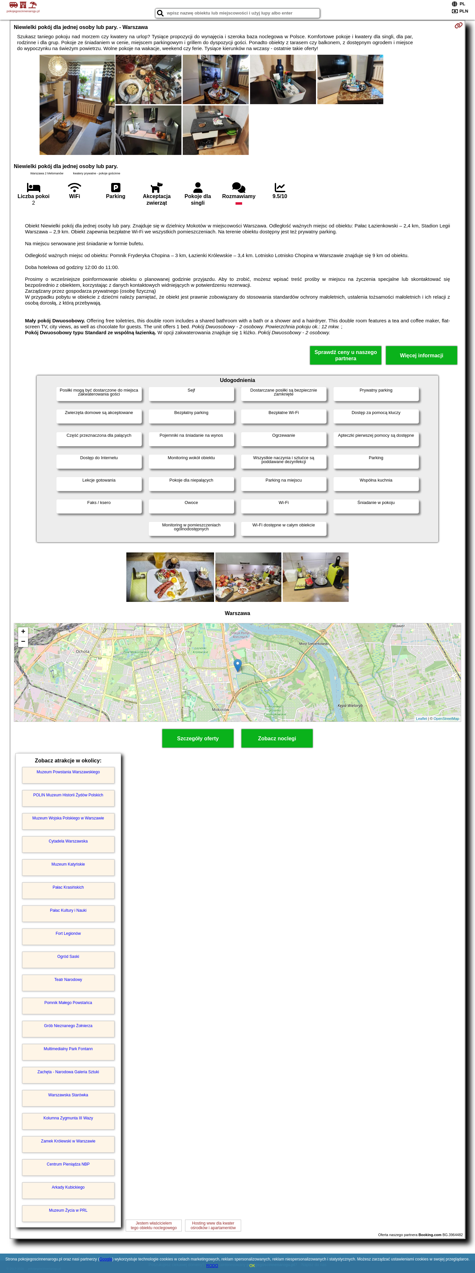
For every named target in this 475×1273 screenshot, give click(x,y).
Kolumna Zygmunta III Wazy (68, 1118)
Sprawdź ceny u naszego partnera (345, 355)
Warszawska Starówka (68, 1095)
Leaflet (421, 719)
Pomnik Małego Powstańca (68, 1002)
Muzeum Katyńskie (68, 864)
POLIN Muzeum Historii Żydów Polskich (68, 795)
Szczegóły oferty (198, 738)
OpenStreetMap (446, 719)
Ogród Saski (68, 956)
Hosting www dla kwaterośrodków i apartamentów (213, 1225)
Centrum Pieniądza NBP (68, 1164)
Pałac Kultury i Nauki (68, 910)
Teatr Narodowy (68, 979)
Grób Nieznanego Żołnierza (68, 1025)
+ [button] (23, 632)
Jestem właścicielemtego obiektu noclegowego (154, 1225)
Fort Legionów (68, 933)
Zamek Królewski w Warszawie (68, 1141)
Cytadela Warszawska (68, 841)
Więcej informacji (421, 355)
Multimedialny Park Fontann (68, 1049)
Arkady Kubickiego (68, 1187)
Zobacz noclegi (277, 738)
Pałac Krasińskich (68, 887)
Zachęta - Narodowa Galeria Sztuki (68, 1072)
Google (105, 1259)
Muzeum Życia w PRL (68, 1210)
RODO (212, 1265)
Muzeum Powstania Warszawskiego (68, 772)
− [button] (23, 642)
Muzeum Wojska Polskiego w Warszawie (68, 818)
